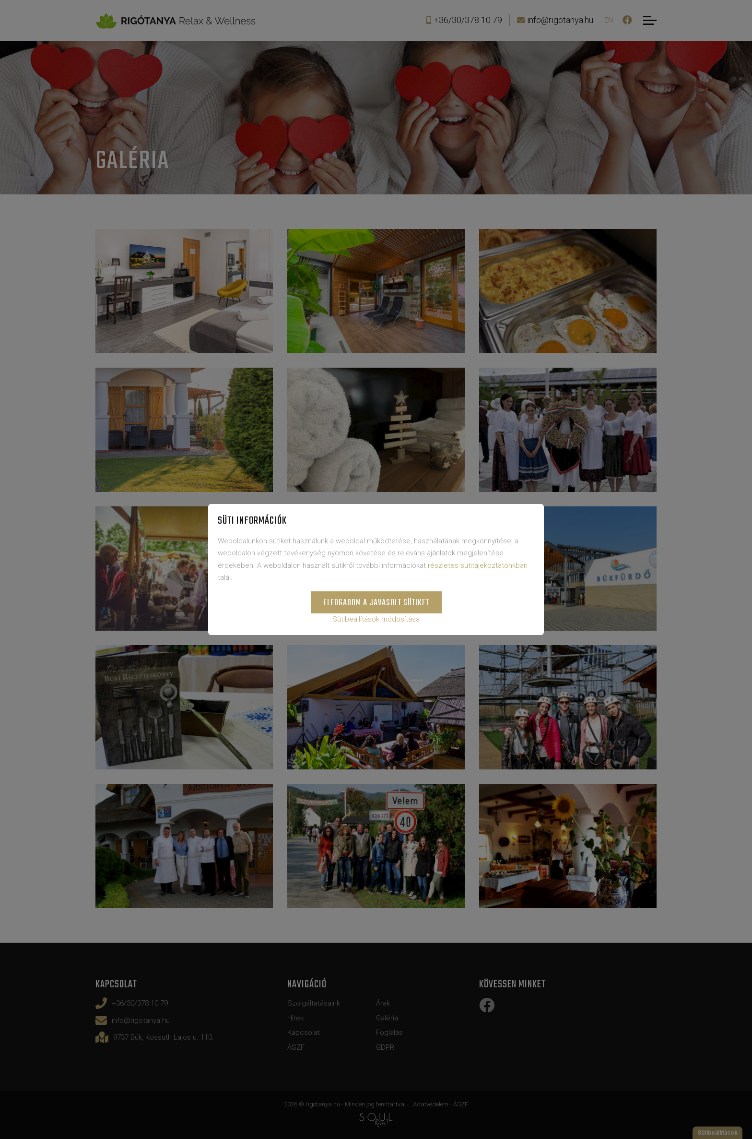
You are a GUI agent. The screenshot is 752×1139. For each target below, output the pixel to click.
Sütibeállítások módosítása (376, 619)
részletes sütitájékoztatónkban (478, 565)
